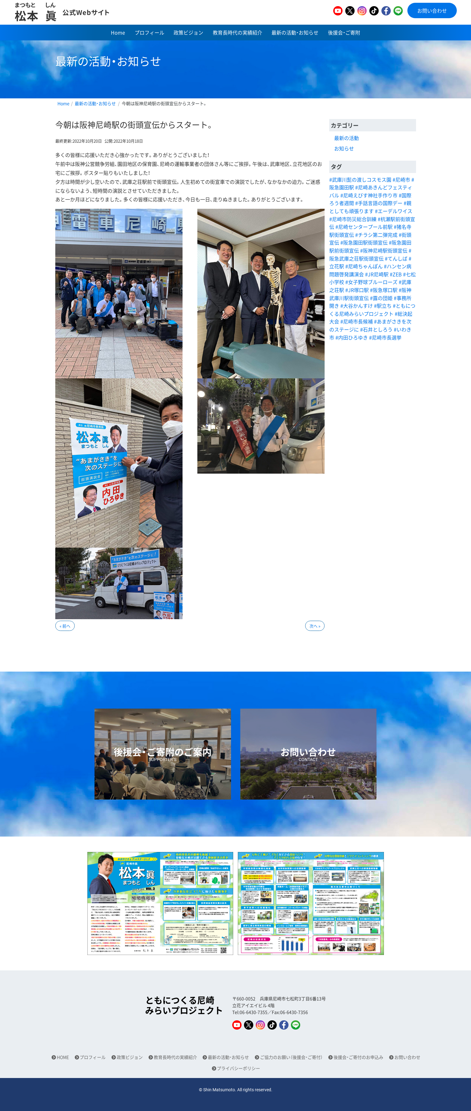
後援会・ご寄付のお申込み (358, 1057)
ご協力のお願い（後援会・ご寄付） (291, 1057)
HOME (63, 1057)
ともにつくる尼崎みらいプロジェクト (184, 1005)
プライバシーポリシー (238, 1068)
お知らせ (344, 148)
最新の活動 (346, 138)
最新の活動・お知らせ (294, 32)
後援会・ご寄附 (344, 32)
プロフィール (149, 32)
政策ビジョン (188, 32)
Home (118, 32)
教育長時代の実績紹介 (237, 32)
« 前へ (65, 626)
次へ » (314, 626)
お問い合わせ (432, 10)
